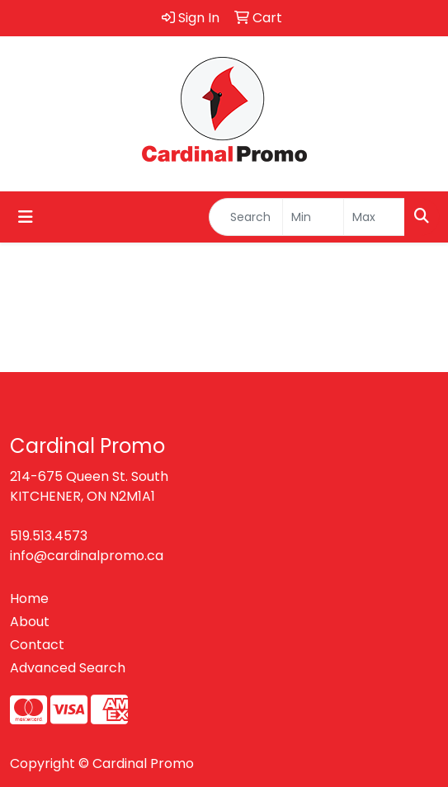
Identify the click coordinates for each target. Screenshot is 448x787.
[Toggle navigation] (25, 217)
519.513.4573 (48, 535)
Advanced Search (67, 667)
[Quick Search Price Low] (313, 217)
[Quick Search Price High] (374, 217)
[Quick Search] (246, 217)
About (30, 621)
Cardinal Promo (143, 763)
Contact (37, 644)
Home (29, 598)
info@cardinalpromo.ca (86, 555)
